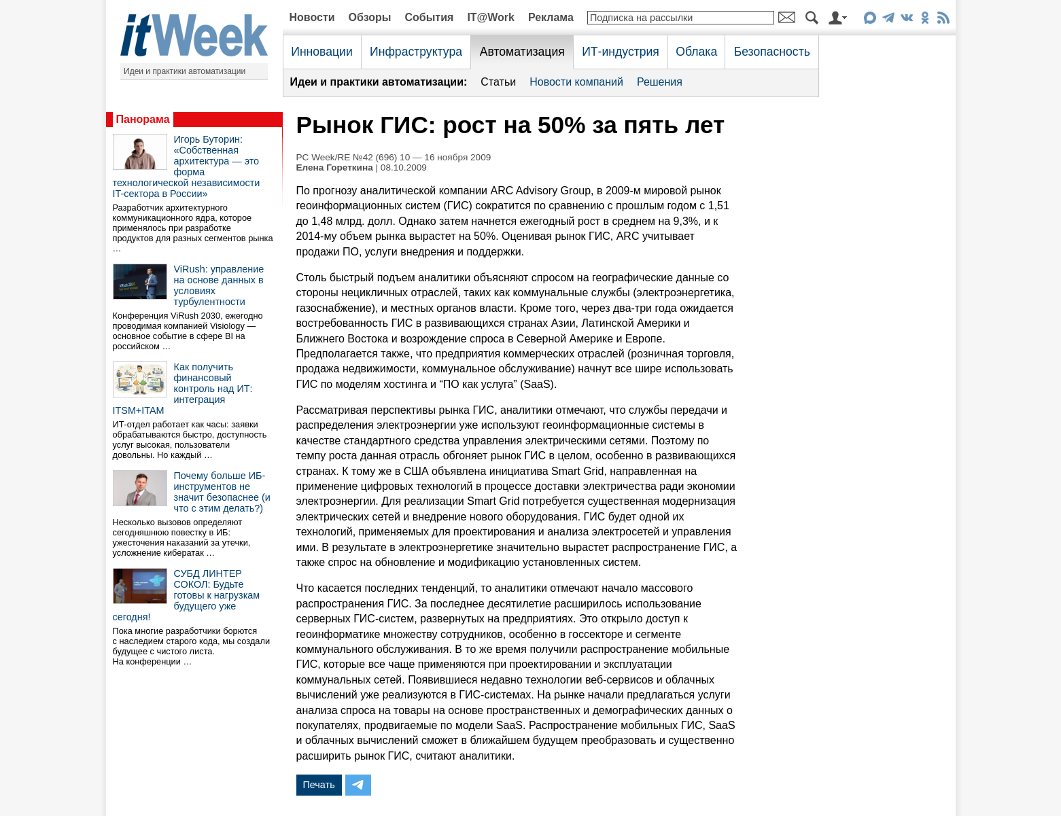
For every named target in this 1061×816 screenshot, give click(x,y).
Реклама (551, 17)
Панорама (143, 119)
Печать (319, 784)
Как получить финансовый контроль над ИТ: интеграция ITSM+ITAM (183, 388)
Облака (696, 51)
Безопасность (772, 51)
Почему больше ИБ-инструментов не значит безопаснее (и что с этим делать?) (222, 492)
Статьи (498, 82)
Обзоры (370, 17)
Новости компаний (576, 82)
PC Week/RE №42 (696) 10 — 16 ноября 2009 (393, 157)
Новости (312, 17)
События (428, 17)
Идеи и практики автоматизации (184, 71)
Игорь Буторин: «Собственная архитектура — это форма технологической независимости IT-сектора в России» (186, 166)
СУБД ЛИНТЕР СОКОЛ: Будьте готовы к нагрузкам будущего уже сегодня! (186, 595)
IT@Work (491, 17)
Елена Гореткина (334, 167)
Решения (659, 82)
